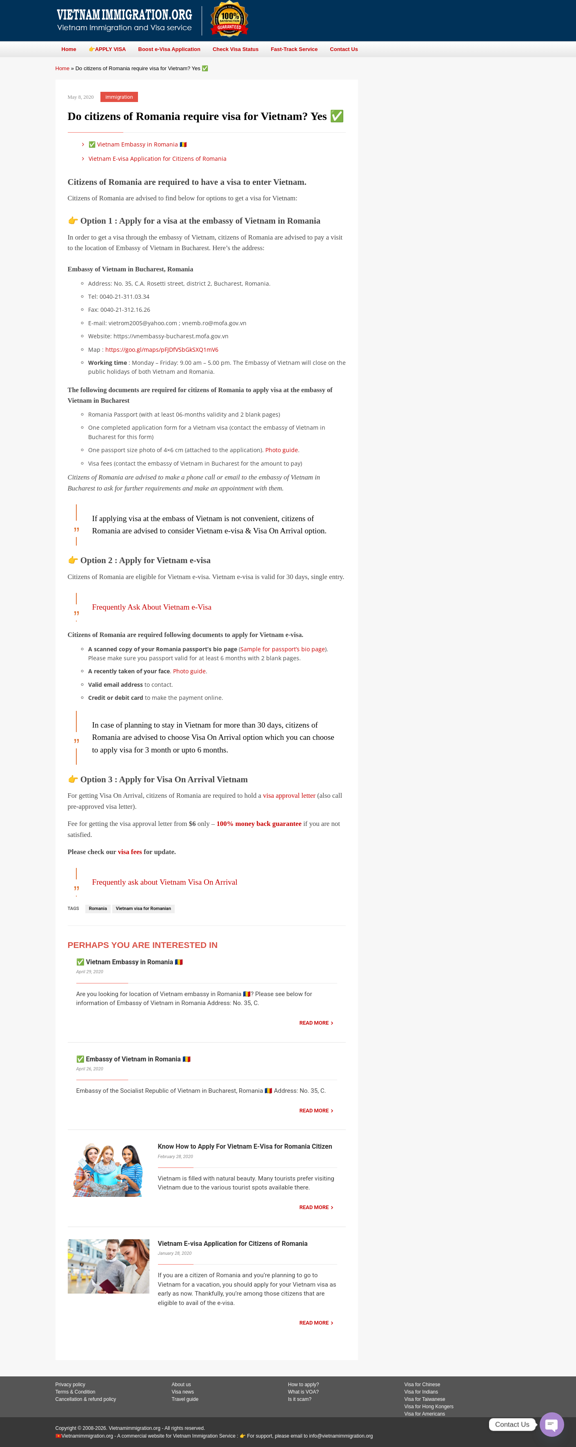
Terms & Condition (76, 1392)
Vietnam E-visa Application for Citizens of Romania (153, 158)
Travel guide (185, 1399)
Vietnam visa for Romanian (143, 908)
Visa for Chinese (422, 1384)
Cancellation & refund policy (86, 1399)
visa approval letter (289, 795)
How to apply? (303, 1384)
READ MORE (314, 1023)
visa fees (130, 852)
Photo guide (281, 450)
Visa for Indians (421, 1392)
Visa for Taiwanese (425, 1399)
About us (181, 1384)
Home (63, 68)
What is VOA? (303, 1392)
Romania (98, 908)
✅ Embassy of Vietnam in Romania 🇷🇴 (133, 1059)
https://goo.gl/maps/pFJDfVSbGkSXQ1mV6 (161, 349)
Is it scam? (299, 1399)
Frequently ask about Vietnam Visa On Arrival (165, 882)
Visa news (183, 1392)
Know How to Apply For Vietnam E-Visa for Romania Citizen (245, 1146)
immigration (119, 97)
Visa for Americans (425, 1414)
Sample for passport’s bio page (282, 649)
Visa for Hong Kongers (429, 1406)
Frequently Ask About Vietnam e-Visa (152, 607)
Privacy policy (70, 1384)
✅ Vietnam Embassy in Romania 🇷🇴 (133, 144)
